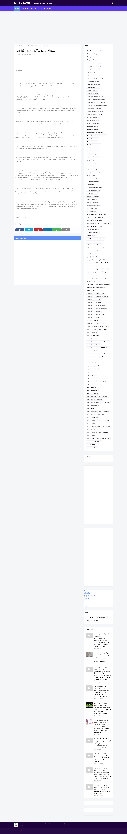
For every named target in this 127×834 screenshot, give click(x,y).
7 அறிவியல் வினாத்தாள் (93, 166)
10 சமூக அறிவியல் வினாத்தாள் (94, 63)
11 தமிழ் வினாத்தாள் (92, 102)
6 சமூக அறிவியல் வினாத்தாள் (94, 157)
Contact (50, 3)
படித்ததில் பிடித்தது (91, 272)
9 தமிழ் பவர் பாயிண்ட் (92, 208)
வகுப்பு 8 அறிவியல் (92, 420)
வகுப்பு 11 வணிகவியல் (92, 360)
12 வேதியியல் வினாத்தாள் (93, 144)
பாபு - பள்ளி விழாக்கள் (92, 275)
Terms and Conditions (90, 595)
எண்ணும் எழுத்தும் (91, 235)
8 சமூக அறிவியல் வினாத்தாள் (94, 187)
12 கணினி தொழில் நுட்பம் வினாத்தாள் (96, 135)
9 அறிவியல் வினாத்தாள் (93, 196)
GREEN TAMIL (22, 3)
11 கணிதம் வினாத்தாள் (92, 93)
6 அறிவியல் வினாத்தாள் (93, 147)
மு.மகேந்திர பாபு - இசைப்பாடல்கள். (96, 293)
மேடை (103, 323)
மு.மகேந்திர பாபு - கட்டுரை (26, 45)
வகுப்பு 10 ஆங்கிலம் (92, 341)
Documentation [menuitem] (45, 8)
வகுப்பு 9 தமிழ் (106, 438)
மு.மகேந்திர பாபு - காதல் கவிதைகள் (96, 305)
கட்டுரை (89, 244)
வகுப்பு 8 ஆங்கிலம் (104, 420)
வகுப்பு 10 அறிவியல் (92, 338)
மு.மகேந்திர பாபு (91, 290)
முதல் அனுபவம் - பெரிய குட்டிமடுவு (96, 320)
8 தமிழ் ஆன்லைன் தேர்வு (93, 190)
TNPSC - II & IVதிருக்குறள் (93, 223)
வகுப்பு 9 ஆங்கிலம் (104, 432)
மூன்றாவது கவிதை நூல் (93, 323)
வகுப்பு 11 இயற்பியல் (92, 353)
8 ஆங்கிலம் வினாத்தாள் (93, 181)
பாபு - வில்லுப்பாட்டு (92, 278)
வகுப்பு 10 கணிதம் (104, 341)
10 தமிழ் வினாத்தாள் (92, 72)
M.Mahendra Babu (21, 54)
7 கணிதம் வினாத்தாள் (92, 163)
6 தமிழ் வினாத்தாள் (91, 160)
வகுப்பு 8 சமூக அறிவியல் (93, 426)
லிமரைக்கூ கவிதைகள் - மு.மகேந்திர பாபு (97, 326)
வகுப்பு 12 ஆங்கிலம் (92, 372)
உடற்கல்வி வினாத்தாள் (92, 232)
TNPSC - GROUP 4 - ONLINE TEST (94, 220)
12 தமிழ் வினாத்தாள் (92, 141)
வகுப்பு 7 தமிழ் (101, 414)
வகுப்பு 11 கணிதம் (104, 353)
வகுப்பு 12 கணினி (91, 381)
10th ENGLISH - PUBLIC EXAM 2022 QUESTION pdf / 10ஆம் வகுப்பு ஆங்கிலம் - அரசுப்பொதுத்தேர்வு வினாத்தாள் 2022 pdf (102, 743)
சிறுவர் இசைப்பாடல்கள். (93, 257)
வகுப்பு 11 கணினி (91, 357)
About (42, 3)
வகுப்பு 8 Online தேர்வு (92, 417)
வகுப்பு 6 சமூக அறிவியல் (93, 402)
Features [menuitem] (24, 8)
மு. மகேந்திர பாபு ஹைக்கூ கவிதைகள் (96, 287)
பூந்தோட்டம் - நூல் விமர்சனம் (94, 281)
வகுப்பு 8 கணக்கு (91, 423)
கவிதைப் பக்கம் (91, 247)
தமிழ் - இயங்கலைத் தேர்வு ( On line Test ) (97, 263)
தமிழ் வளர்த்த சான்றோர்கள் (94, 266)
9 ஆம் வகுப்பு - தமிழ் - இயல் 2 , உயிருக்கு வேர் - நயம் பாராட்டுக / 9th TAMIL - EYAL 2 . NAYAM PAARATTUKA (102, 758)
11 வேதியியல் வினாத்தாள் (100, 105)
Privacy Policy (88, 594)
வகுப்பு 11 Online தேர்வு (103, 347)
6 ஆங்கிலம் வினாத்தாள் (93, 150)
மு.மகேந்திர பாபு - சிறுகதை (94, 311)
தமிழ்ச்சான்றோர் (91, 269)
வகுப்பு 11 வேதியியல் (92, 363)
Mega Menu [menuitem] (34, 8)
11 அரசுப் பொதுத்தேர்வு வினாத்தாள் (96, 78)
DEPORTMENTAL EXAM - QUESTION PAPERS (97, 214)
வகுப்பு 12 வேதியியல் (92, 369)
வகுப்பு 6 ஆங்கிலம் (92, 396)
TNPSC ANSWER (106, 223)
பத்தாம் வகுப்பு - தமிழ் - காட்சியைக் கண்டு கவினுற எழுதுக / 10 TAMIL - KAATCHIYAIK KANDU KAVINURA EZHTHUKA (102, 657)
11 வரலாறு (89, 105)
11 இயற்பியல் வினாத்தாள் (93, 84)
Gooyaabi (44, 831)
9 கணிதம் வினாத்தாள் (92, 202)
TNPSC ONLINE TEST (91, 226)
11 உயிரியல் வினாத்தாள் (93, 87)
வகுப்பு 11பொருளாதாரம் (93, 366)
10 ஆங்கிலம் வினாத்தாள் (93, 54)
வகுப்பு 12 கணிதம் (103, 378)
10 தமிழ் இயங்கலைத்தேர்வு (94, 66)
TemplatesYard (29, 831)
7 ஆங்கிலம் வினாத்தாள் (93, 169)
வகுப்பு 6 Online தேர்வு (92, 393)
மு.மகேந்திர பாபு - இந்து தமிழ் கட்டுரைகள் (97, 296)
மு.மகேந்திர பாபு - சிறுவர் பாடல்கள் (96, 314)
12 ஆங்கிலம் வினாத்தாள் (93, 117)
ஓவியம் (89, 241)
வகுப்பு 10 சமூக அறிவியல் (93, 344)
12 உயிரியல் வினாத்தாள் (93, 123)
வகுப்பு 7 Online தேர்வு (92, 408)
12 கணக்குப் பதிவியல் (92, 126)
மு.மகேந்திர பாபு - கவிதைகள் (94, 302)
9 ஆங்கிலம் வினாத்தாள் (93, 199)
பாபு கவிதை (103, 278)
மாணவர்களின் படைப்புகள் (103, 284)
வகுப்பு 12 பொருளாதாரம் (93, 384)
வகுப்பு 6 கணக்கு (103, 396)
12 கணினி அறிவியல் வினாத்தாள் (95, 132)
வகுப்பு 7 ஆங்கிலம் (104, 411)
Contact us (87, 600)
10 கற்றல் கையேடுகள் (92, 60)
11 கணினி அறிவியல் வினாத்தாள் (95, 96)
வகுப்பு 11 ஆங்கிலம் (92, 350)
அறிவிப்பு (101, 226)
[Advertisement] (63, 27)
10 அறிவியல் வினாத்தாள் (96, 51)
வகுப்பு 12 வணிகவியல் (92, 387)
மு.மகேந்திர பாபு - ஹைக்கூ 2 (94, 317)
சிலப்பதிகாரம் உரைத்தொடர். (94, 250)
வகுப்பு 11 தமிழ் (102, 357)
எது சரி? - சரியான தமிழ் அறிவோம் (95, 238)
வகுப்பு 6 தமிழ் (106, 402)
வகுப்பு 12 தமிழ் (103, 329)
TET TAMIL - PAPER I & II (98, 217)
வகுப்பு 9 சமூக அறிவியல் (93, 438)
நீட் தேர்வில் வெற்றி (102, 269)
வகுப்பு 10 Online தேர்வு (93, 335)
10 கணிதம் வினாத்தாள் (92, 57)
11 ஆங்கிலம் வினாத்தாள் (93, 81)
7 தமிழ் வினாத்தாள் (91, 175)
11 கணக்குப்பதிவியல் (92, 90)
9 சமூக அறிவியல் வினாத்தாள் (94, 205)
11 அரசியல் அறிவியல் (92, 75)
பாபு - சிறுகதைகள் (103, 272)
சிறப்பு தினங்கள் (91, 253)
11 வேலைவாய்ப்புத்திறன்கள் (94, 108)
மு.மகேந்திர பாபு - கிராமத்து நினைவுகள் (97, 308)
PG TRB (88, 217)
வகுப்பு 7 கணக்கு (91, 414)
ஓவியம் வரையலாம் (98, 241)
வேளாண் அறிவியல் (92, 447)
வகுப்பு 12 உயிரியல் (92, 378)
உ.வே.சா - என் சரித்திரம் (93, 229)
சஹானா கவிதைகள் (102, 247)
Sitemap (86, 592)
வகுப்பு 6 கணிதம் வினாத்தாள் (94, 399)
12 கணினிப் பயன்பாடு (92, 138)
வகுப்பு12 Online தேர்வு (92, 444)
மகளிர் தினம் (90, 284)
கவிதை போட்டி (97, 244)
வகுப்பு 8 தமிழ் (106, 426)
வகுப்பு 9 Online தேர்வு (92, 429)
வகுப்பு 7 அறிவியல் (92, 411)
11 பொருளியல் (103, 102)
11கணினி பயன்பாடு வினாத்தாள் (95, 111)
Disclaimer (87, 597)
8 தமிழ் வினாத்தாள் (92, 193)
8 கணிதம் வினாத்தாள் (92, 184)
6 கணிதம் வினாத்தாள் (92, 154)
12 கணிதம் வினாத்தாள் (92, 129)
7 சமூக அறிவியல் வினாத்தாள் (94, 172)
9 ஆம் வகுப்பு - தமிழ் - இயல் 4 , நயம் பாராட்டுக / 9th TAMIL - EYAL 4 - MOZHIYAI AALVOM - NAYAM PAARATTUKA (102, 789)
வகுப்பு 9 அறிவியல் (92, 432)
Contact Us (110, 831)
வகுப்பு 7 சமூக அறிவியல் (93, 405)
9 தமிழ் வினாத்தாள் (91, 211)
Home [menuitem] (17, 8)
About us (86, 598)
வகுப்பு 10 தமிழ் (91, 347)
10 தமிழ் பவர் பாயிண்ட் (92, 69)
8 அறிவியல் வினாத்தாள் (93, 178)
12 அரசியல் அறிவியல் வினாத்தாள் (95, 114)
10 (87, 51)
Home (36, 3)
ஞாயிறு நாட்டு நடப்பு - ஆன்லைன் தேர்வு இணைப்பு (97, 260)
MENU (85, 606)
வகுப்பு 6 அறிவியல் (92, 332)
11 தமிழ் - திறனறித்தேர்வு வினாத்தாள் (96, 99)
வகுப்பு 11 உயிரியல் (92, 329)
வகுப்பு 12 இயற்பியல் (92, 375)
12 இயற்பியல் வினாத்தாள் (93, 120)
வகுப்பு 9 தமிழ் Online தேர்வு (94, 441)
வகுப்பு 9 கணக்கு (91, 435)
